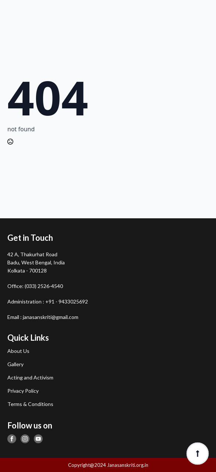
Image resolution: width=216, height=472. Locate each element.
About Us (18, 351)
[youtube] (38, 438)
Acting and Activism (30, 377)
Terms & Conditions (30, 404)
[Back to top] (198, 453)
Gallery (15, 364)
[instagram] (25, 438)
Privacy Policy (23, 391)
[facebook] (11, 438)
